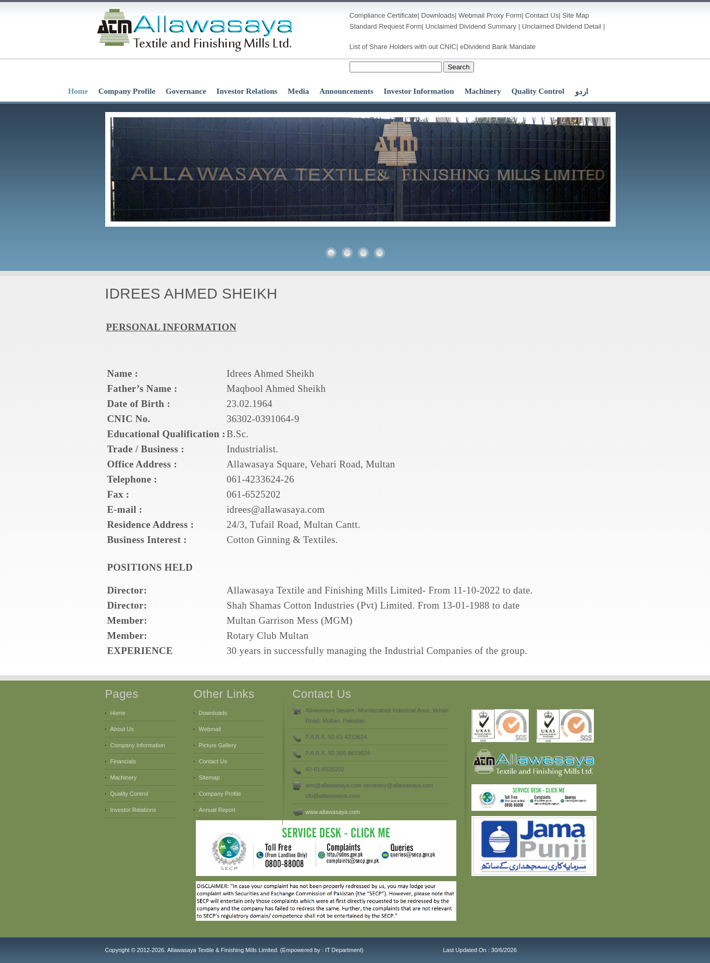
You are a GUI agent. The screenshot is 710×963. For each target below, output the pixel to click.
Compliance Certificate (384, 15)
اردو (581, 92)
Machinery (483, 91)
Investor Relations (247, 91)
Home (78, 91)
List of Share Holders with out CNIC (403, 47)
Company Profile (126, 91)
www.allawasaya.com (333, 812)
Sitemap (209, 777)
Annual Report (217, 810)
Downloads (438, 15)
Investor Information (419, 91)
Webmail (471, 15)
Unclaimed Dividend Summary (471, 26)
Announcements (346, 91)
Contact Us (541, 15)
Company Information (137, 745)
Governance (186, 91)
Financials (123, 761)
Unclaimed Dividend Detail (561, 26)
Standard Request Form (386, 26)
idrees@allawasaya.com (276, 509)
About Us (122, 729)
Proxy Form (504, 15)
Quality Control (538, 91)
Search (458, 67)
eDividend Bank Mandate (497, 47)
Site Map (575, 15)
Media (298, 91)
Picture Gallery (217, 745)
